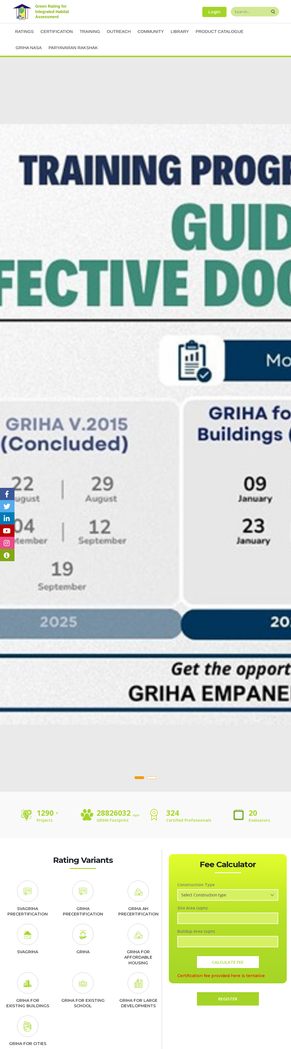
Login (214, 11)
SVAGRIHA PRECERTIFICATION (27, 911)
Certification (57, 31)
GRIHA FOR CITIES (27, 1043)
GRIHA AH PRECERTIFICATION (138, 911)
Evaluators (259, 820)
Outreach (119, 31)
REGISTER (227, 999)
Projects (47, 820)
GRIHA (83, 951)
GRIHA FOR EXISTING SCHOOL (83, 1003)
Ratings (24, 31)
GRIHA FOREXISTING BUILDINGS (27, 1003)
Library (180, 31)
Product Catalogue (219, 31)
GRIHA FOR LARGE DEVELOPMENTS (138, 1003)
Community (151, 31)
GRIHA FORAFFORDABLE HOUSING (138, 957)
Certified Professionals (188, 820)
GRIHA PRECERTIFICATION (83, 911)
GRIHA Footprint (113, 820)
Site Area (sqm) (192, 908)
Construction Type (196, 884)
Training (90, 31)
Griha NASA (29, 47)
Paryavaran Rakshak (73, 47)
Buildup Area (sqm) (196, 931)
